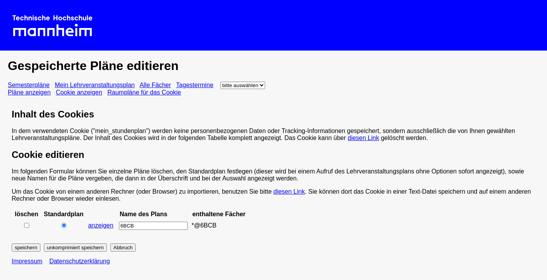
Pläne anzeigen (29, 92)
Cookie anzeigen (79, 92)
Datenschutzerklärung (79, 261)
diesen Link (363, 138)
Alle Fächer (155, 85)
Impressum (27, 261)
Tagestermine (194, 85)
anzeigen (101, 225)
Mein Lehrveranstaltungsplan (95, 85)
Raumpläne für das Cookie (144, 92)
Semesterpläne (29, 85)
